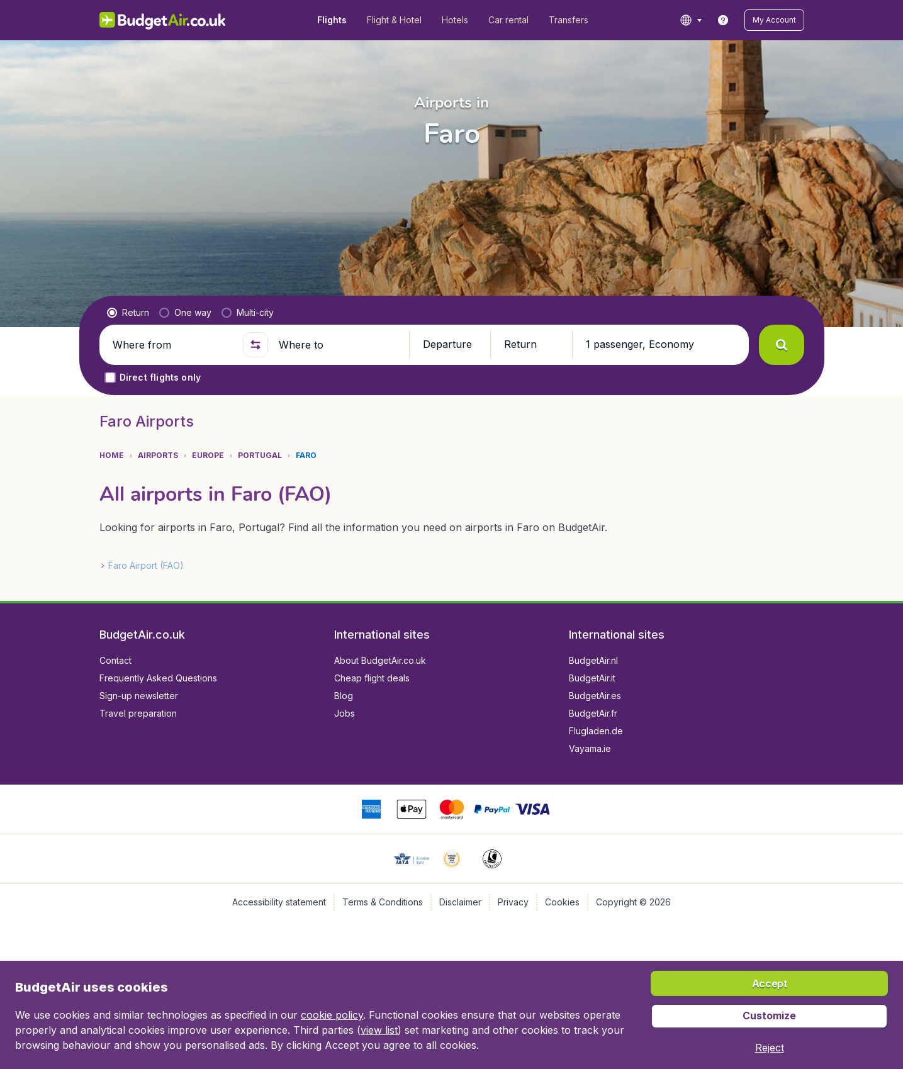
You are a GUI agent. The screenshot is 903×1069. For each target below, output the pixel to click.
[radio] (128, 313)
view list (379, 1030)
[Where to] (339, 345)
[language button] (691, 20)
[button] (774, 20)
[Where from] (172, 345)
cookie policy (332, 1015)
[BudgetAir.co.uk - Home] (162, 20)
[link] (723, 20)
